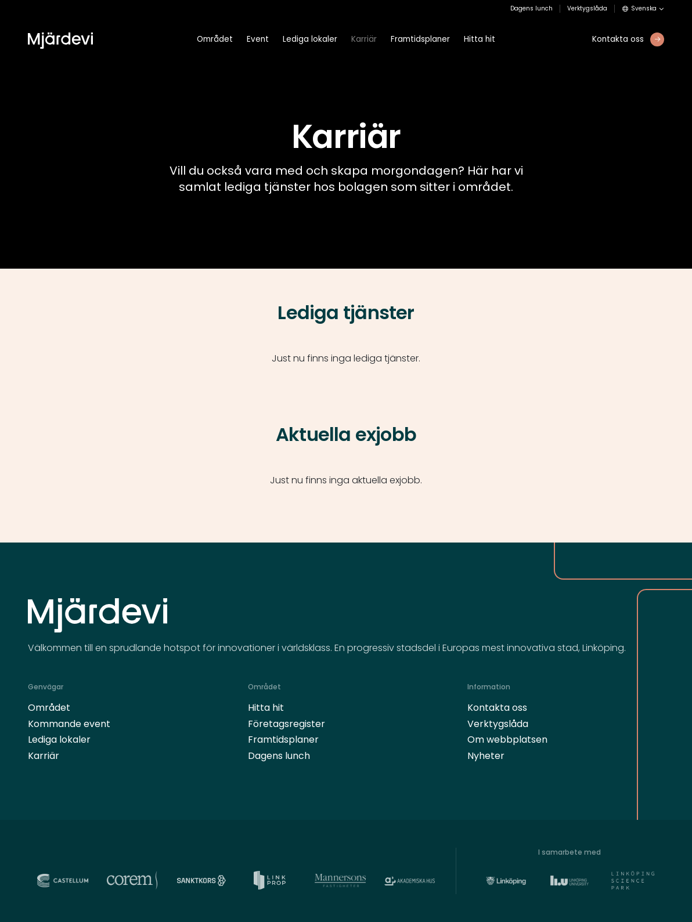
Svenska (639, 9)
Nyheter (485, 755)
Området (215, 39)
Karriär (364, 39)
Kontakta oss (497, 707)
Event (258, 39)
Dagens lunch (531, 9)
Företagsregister (286, 724)
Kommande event (69, 724)
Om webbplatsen (507, 739)
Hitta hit (479, 39)
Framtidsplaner (420, 39)
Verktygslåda (587, 9)
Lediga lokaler (310, 39)
